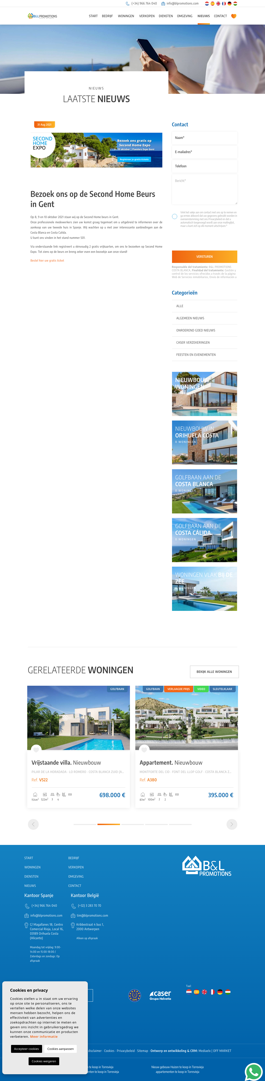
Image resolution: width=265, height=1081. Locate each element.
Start (93, 16)
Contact (220, 16)
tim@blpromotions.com (92, 916)
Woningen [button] (126, 16)
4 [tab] (156, 824)
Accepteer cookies (26, 1049)
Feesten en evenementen (196, 355)
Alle (180, 306)
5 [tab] (180, 824)
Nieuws (204, 16)
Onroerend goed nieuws (196, 330)
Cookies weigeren (44, 1061)
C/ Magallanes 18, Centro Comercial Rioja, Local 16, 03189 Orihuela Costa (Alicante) (46, 931)
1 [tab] (85, 824)
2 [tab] (108, 824)
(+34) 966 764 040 (141, 3)
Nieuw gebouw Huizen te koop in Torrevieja (177, 1067)
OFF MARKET (222, 1051)
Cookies (109, 1051)
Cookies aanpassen (61, 1049)
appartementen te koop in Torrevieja (177, 1072)
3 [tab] (132, 824)
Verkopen (147, 16)
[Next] (231, 824)
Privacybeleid (215, 219)
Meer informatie (44, 1037)
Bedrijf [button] (107, 16)
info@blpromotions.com (180, 3)
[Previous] (33, 824)
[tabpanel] (78, 747)
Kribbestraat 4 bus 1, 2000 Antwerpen (90, 927)
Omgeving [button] (185, 16)
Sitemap (142, 1051)
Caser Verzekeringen (193, 343)
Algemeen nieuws (190, 318)
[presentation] (196, 241)
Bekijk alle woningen (214, 672)
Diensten (166, 16)
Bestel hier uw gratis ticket (47, 260)
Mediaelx (205, 1051)
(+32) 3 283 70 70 (89, 906)
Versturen (205, 257)
